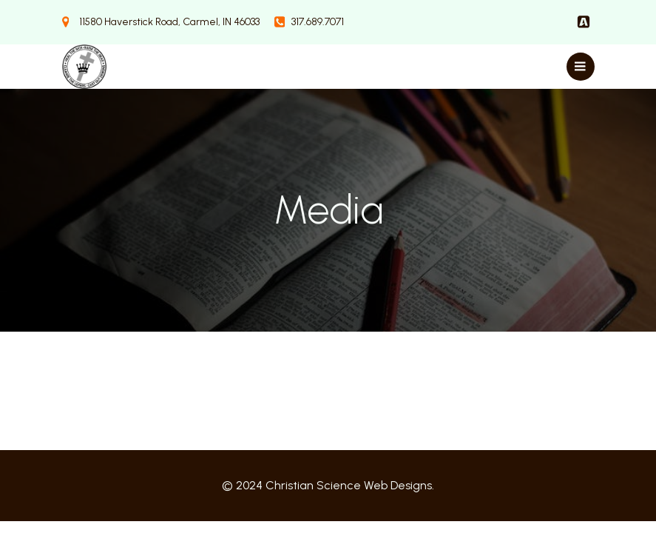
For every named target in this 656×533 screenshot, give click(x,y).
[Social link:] (583, 22)
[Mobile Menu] (581, 67)
